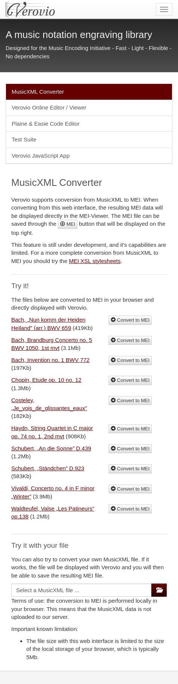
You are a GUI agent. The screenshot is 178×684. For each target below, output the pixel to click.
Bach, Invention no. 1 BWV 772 (50, 360)
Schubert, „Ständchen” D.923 (47, 468)
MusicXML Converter (38, 91)
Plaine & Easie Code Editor (46, 123)
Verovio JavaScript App (40, 155)
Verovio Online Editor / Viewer (49, 107)
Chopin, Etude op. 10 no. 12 (46, 380)
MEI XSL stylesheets (95, 261)
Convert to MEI (130, 320)
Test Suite (24, 139)
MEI (67, 224)
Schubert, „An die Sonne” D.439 (51, 448)
